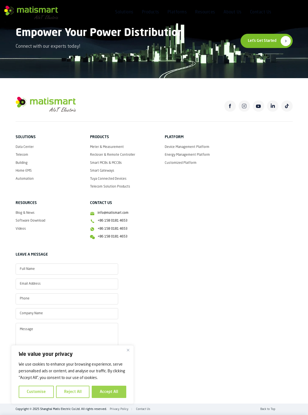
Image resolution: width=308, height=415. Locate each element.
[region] (72, 374)
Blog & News (25, 213)
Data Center (25, 147)
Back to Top (267, 409)
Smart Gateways (102, 170)
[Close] (128, 350)
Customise (36, 392)
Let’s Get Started (262, 41)
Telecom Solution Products (110, 186)
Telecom (22, 155)
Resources (205, 12)
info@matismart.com (113, 213)
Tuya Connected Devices (108, 179)
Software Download (30, 220)
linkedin (272, 106)
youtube (258, 106)
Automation (25, 179)
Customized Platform (181, 163)
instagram (244, 106)
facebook (230, 106)
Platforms (177, 12)
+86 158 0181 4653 (112, 220)
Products (150, 12)
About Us (233, 12)
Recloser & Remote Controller (112, 155)
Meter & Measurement (107, 147)
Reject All (73, 392)
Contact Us (260, 12)
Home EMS (24, 170)
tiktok (287, 106)
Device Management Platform (187, 147)
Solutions (124, 12)
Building (22, 163)
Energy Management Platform (187, 155)
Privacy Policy (119, 409)
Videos (21, 229)
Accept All (109, 392)
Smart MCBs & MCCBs (106, 163)
